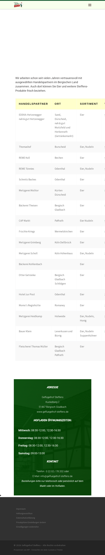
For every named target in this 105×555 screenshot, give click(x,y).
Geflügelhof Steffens (31, 545)
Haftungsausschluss (24, 513)
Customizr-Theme (55, 550)
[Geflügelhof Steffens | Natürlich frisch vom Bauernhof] (18, 4)
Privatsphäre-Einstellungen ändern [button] (31, 522)
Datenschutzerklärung (25, 518)
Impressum (21, 509)
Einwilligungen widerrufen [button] (27, 527)
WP (28, 550)
